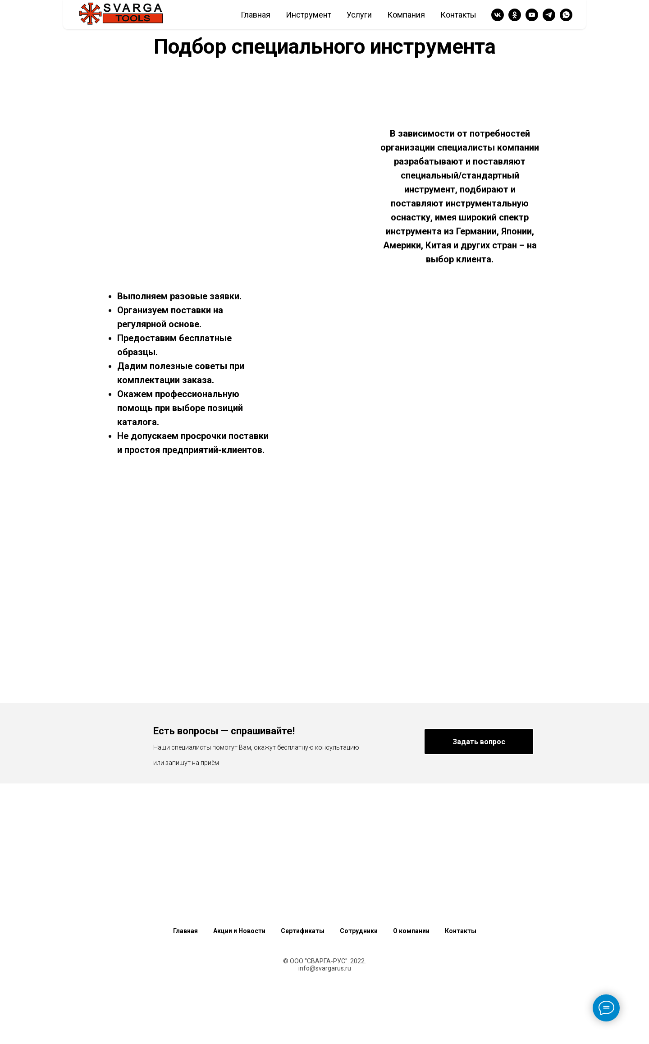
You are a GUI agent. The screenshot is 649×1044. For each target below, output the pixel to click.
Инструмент (308, 14)
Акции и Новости (239, 930)
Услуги (359, 14)
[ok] (514, 15)
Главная (255, 14)
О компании (411, 930)
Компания (406, 14)
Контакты (458, 14)
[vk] (497, 15)
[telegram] (549, 15)
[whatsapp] (566, 15)
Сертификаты (302, 930)
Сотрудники (359, 930)
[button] (479, 741)
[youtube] (532, 15)
